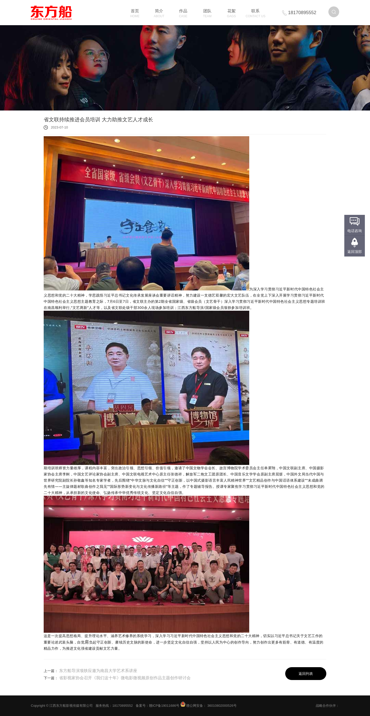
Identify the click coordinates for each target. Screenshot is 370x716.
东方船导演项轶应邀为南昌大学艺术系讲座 (98, 670)
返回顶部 (354, 252)
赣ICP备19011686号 (164, 706)
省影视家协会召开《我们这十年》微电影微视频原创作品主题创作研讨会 (125, 678)
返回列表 (306, 674)
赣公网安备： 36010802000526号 (208, 706)
